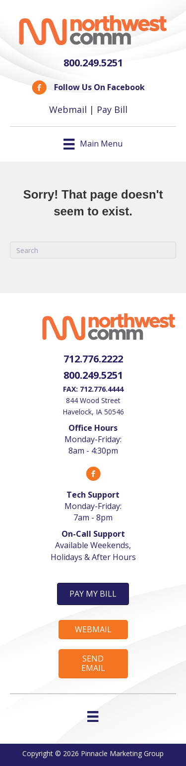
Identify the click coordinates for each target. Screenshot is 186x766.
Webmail (68, 109)
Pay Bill (112, 109)
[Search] (93, 250)
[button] (93, 594)
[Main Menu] (93, 144)
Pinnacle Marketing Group (122, 753)
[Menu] (92, 716)
